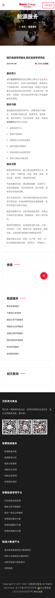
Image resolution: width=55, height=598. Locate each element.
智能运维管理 (10, 475)
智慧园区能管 (10, 481)
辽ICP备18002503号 (26, 587)
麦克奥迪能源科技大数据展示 (17, 550)
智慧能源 (8, 568)
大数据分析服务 (14, 313)
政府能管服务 (13, 353)
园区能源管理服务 (15, 340)
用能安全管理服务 (15, 326)
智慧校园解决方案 (12, 525)
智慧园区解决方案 (12, 518)
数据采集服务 (13, 306)
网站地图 (38, 591)
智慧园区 (11, 122)
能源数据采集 (10, 451)
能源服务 (32, 26)
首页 (23, 26)
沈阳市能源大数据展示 (14, 562)
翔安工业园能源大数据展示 (16, 556)
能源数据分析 (10, 457)
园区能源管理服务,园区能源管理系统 (26, 57)
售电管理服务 (13, 347)
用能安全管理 (10, 469)
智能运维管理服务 (15, 333)
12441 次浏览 (41, 64)
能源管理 (15, 79)
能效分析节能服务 (15, 319)
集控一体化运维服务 (13, 512)
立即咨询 (48, 5)
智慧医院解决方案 (12, 531)
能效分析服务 (10, 463)
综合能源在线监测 (12, 500)
